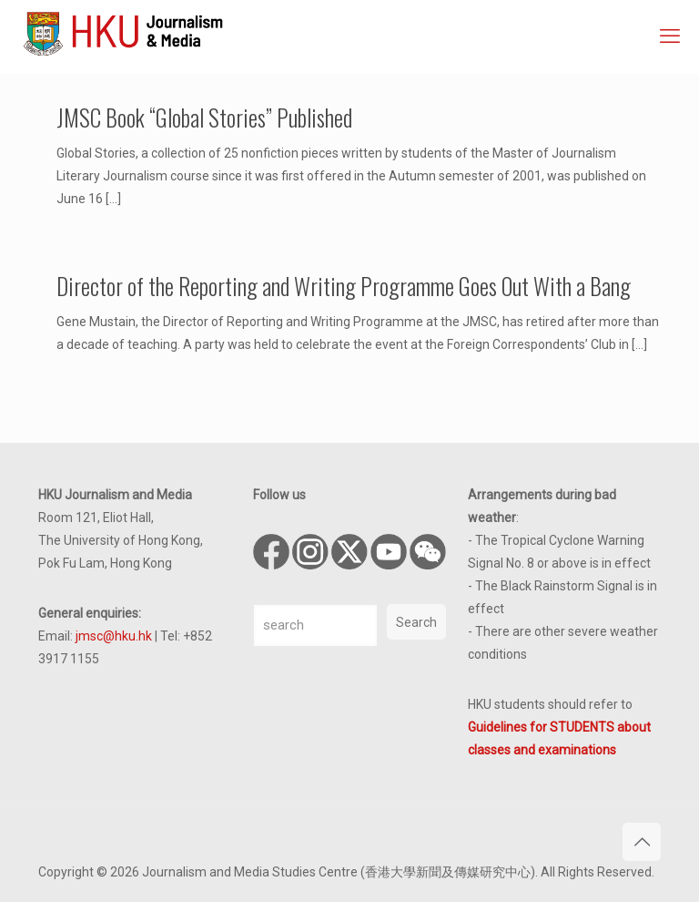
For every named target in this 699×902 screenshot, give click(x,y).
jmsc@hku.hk (114, 636)
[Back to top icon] (642, 842)
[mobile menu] (669, 36)
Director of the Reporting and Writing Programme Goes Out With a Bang (343, 285)
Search (416, 622)
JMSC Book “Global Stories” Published (204, 117)
